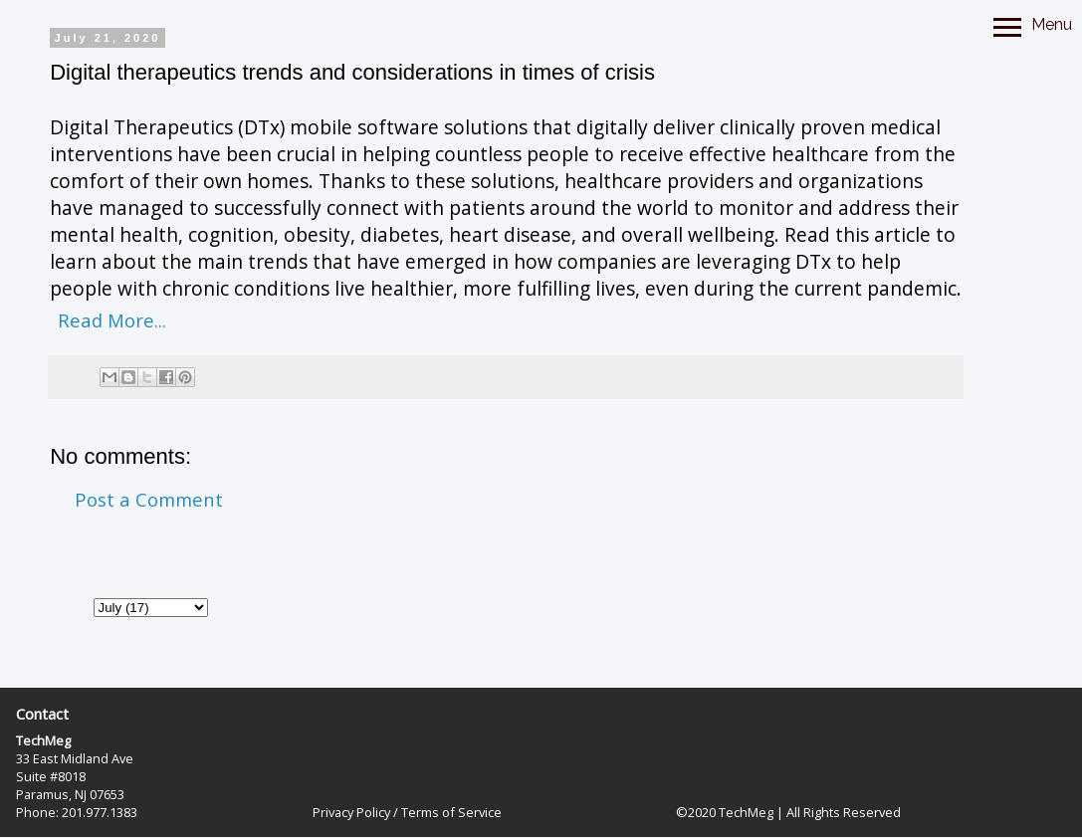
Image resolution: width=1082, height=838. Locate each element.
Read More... (112, 320)
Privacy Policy (351, 812)
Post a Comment (149, 499)
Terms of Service (451, 812)
